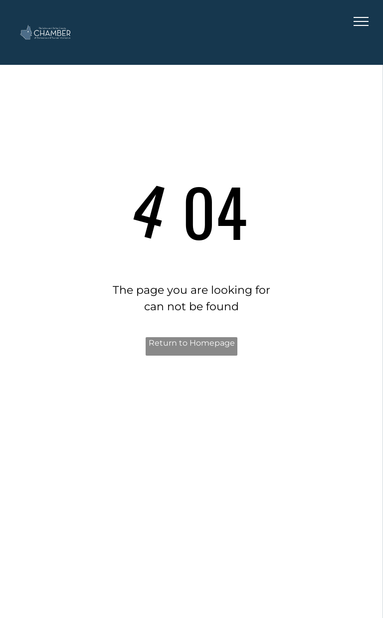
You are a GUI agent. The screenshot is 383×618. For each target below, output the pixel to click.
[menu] (361, 21)
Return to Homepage (192, 343)
